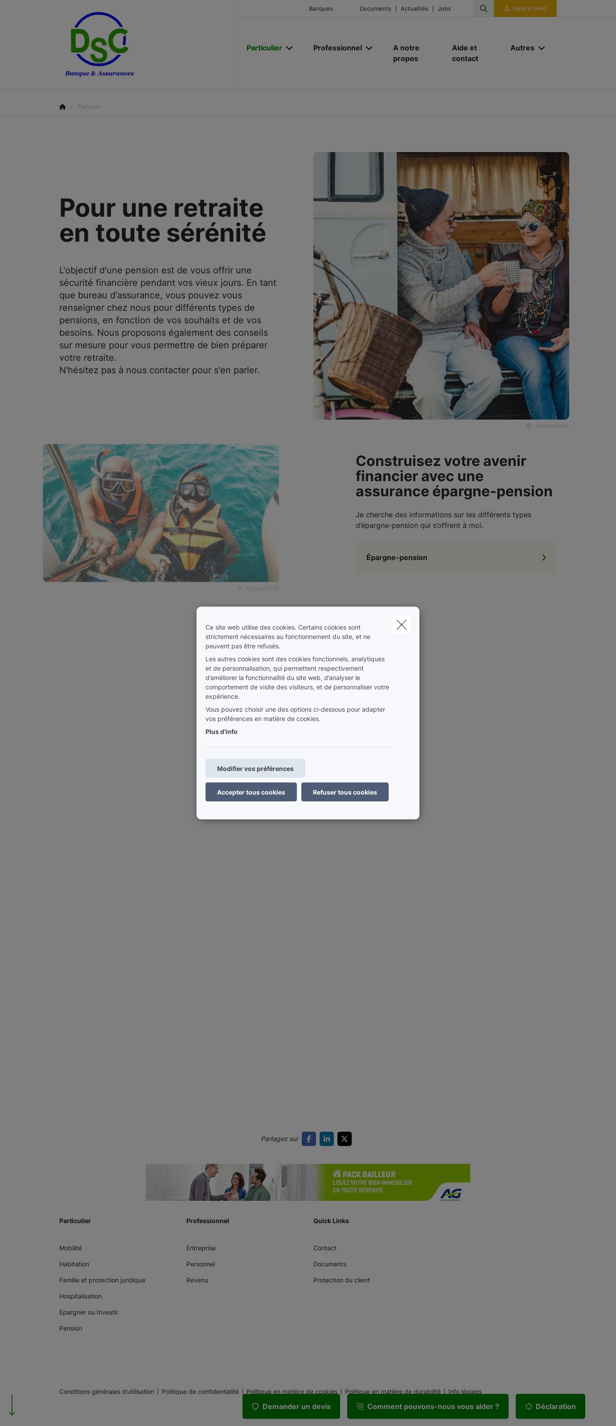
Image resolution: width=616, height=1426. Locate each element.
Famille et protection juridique (102, 1280)
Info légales (465, 1392)
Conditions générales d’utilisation (106, 1392)
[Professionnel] (334, 48)
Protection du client (341, 1280)
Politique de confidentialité (200, 1392)
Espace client (529, 8)
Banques (321, 9)
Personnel (200, 1264)
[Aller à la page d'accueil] (148, 44)
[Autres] (519, 48)
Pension (70, 1328)
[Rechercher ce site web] (483, 8)
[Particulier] (261, 48)
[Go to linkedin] (328, 1138)
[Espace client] (525, 8)
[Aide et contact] (472, 53)
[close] (402, 625)
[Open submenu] (290, 48)
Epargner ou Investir (88, 1312)
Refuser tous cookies (345, 792)
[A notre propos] (413, 53)
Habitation (74, 1264)
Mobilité (70, 1248)
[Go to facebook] (311, 1138)
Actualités (414, 9)
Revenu (197, 1280)
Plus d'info (221, 731)
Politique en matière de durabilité (393, 1392)
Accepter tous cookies (251, 792)
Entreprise (201, 1248)
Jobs (444, 9)
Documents (375, 9)
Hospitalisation (80, 1296)
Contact (325, 1248)
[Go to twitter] (346, 1138)
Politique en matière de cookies (291, 1392)
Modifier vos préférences (255, 768)
